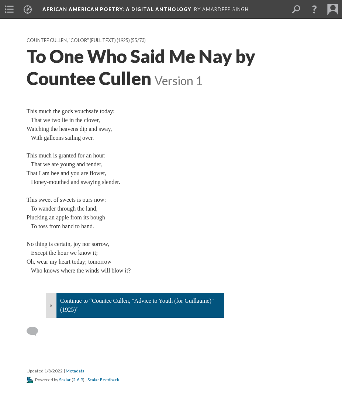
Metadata (75, 371)
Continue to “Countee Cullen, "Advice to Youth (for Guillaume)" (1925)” (137, 305)
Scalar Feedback (103, 379)
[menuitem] (9, 9)
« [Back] (50, 305)
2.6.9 (78, 379)
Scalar (65, 379)
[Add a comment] (36, 331)
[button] (314, 9)
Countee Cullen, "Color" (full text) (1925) (78, 40)
